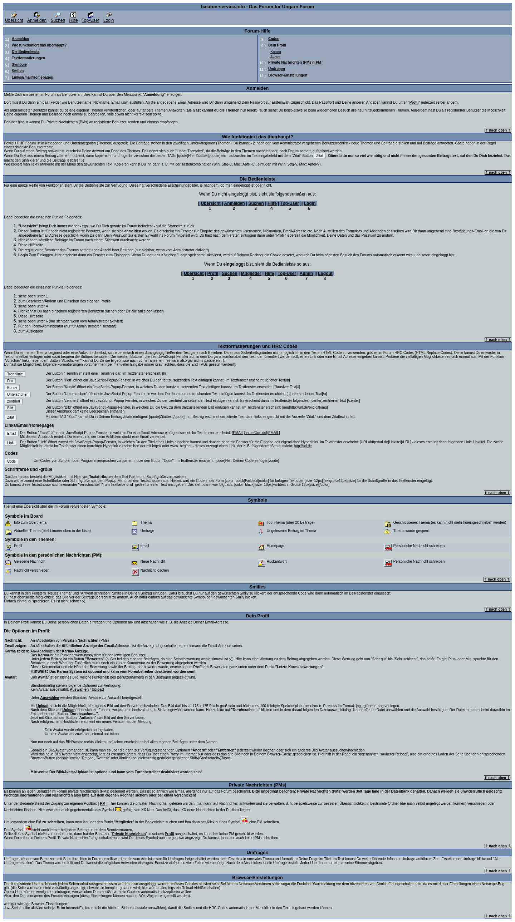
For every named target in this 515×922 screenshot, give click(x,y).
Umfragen (276, 69)
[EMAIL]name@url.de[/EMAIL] (256, 433)
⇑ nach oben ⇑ (498, 130)
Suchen (57, 18)
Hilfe (73, 18)
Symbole (19, 64)
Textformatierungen (28, 58)
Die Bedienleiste (25, 52)
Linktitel (479, 442)
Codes (273, 39)
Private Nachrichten (129, 834)
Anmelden (36, 18)
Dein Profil (277, 45)
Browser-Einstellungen (287, 75)
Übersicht (14, 18)
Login (108, 18)
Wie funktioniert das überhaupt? (39, 45)
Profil (414, 102)
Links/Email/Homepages (32, 77)
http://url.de (303, 446)
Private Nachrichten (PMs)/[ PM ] (295, 62)
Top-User (90, 18)
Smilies (18, 71)
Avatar (275, 57)
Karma (275, 52)
